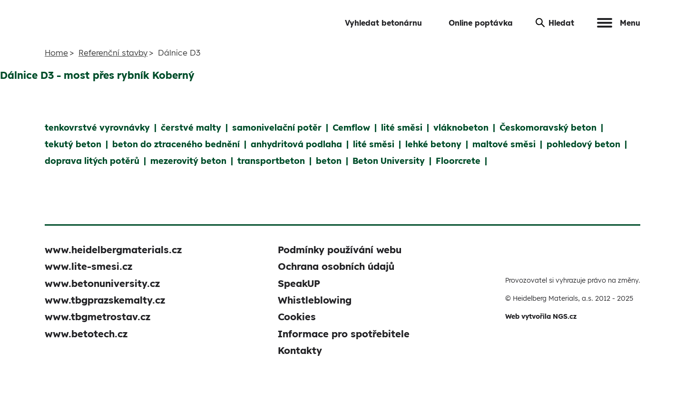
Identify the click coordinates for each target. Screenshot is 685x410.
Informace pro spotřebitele (344, 334)
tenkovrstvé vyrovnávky (97, 127)
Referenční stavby (112, 52)
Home (56, 52)
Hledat (555, 23)
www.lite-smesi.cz (88, 266)
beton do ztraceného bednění (176, 144)
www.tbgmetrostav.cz (97, 317)
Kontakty (300, 350)
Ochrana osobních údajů (336, 266)
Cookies (297, 317)
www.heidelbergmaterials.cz (113, 250)
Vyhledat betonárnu (383, 23)
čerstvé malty (191, 127)
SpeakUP (299, 283)
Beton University (388, 160)
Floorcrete (458, 160)
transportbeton (271, 160)
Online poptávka (481, 23)
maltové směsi (504, 144)
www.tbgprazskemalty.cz (105, 300)
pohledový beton (583, 144)
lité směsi (401, 127)
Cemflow (351, 127)
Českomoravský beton (548, 127)
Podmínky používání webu (339, 250)
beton (329, 160)
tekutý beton (73, 144)
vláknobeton (461, 127)
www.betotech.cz (86, 334)
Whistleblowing (315, 300)
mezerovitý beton (188, 160)
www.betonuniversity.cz (102, 283)
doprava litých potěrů (92, 160)
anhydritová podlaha (296, 144)
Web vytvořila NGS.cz (541, 316)
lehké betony (433, 144)
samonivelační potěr (277, 127)
